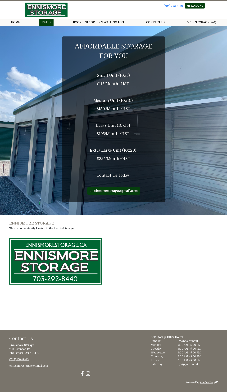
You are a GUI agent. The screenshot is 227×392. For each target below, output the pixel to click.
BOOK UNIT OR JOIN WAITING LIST (98, 22)
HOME (15, 22)
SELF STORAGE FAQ (201, 22)
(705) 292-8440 (173, 5)
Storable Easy (209, 382)
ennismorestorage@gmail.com (114, 191)
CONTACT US (155, 22)
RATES (46, 22)
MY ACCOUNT (195, 5)
